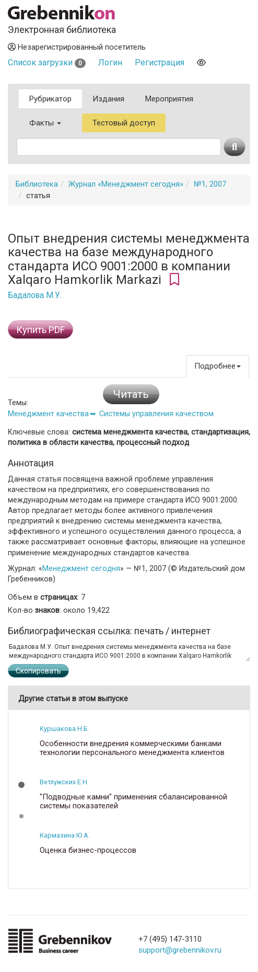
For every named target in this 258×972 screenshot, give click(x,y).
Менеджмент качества (48, 413)
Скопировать (38, 671)
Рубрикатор (50, 99)
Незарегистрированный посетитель (77, 47)
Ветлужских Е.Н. (64, 782)
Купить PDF (40, 329)
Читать (131, 394)
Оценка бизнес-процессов (88, 850)
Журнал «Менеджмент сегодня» (125, 184)
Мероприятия (169, 99)
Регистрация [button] (159, 62)
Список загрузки (47, 62)
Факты (45, 123)
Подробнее (217, 366)
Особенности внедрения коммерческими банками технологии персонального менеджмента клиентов (132, 748)
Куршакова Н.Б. (64, 729)
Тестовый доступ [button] (123, 123)
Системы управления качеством (156, 413)
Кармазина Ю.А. (65, 835)
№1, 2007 (210, 184)
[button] (21, 784)
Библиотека (37, 184)
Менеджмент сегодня (81, 568)
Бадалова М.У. (35, 295)
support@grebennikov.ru (179, 950)
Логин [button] (110, 62)
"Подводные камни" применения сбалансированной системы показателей (133, 801)
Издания (108, 99)
